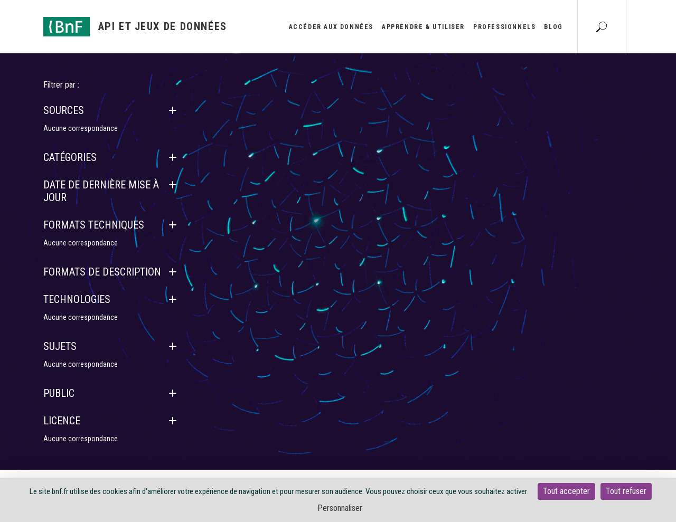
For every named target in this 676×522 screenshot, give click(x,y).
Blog (553, 27)
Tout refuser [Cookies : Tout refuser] (626, 491)
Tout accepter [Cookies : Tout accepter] (566, 491)
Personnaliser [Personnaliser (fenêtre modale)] (339, 508)
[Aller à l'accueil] (135, 26)
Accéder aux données (331, 27)
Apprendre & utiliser (423, 27)
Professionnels (504, 27)
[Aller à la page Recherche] (601, 26)
